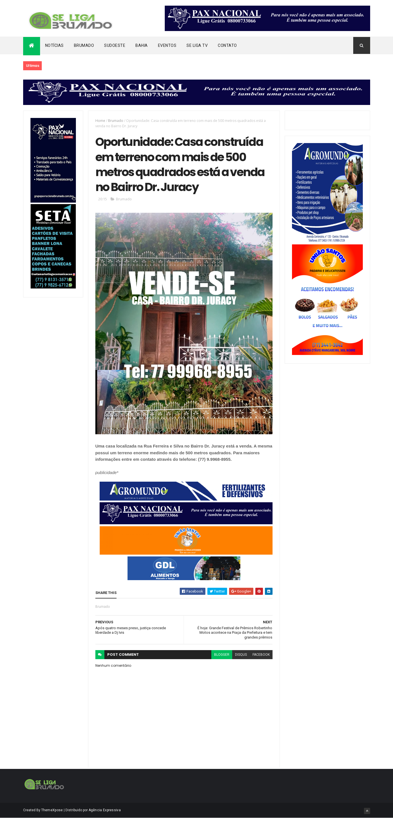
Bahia (141, 45)
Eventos (167, 45)
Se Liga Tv (197, 45)
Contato (227, 45)
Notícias (54, 45)
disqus (241, 655)
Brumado (84, 45)
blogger (221, 655)
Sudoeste (114, 45)
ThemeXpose (52, 810)
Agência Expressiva (105, 810)
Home (100, 120)
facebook (261, 655)
